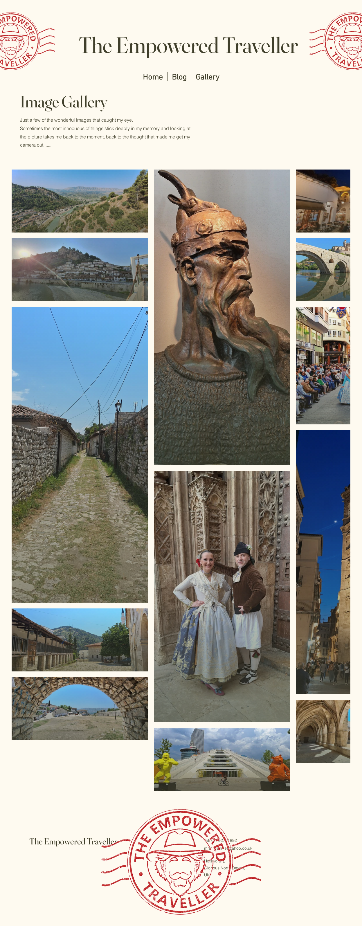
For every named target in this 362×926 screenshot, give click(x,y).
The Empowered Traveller (188, 44)
